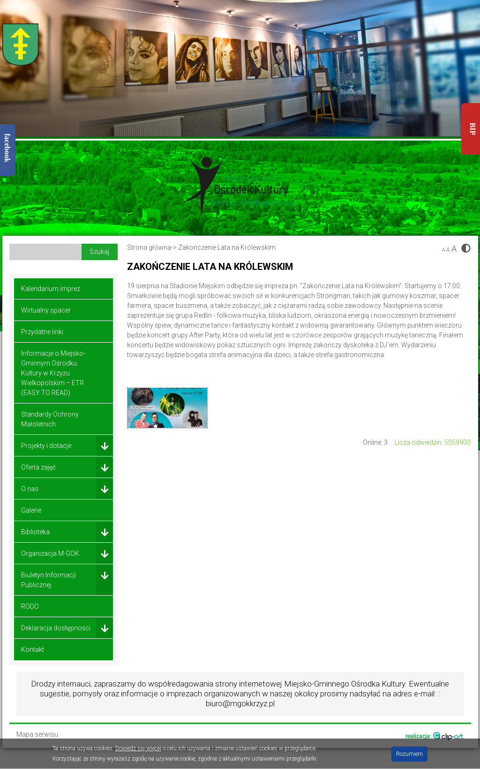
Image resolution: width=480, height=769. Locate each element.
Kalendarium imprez (50, 288)
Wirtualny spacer (46, 310)
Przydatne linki (42, 332)
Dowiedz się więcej (138, 748)
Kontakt (32, 649)
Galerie (31, 510)
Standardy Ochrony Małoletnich (50, 419)
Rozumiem (409, 754)
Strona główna (149, 247)
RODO (30, 606)
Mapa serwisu (37, 734)
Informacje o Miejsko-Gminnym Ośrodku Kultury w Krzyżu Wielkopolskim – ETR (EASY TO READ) (53, 373)
